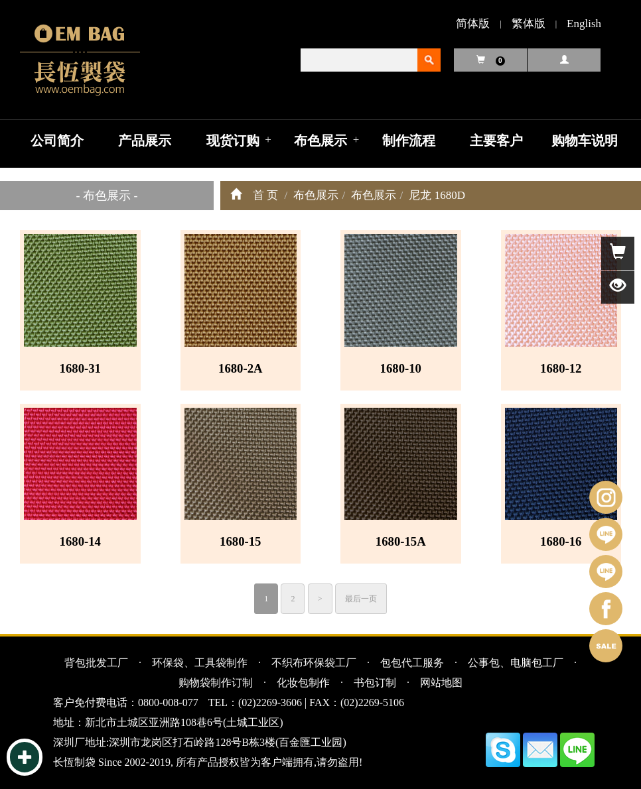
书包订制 (375, 682)
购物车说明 (584, 140)
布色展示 (320, 140)
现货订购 (232, 140)
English (584, 23)
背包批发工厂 (96, 662)
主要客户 (496, 140)
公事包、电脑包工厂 (515, 662)
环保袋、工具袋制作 (200, 662)
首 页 (265, 195)
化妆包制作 (303, 682)
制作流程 (408, 140)
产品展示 (144, 140)
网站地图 (441, 682)
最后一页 (361, 598)
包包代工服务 (412, 662)
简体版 (473, 23)
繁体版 (528, 23)
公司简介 (57, 140)
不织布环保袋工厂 (313, 662)
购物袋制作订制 (215, 682)
